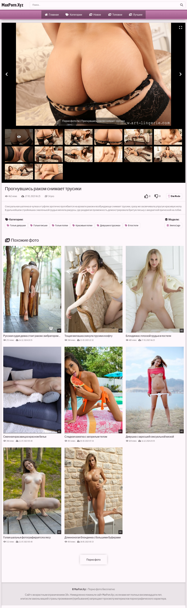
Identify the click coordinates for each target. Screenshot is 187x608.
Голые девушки (16, 225)
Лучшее (136, 15)
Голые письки (38, 225)
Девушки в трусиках (108, 225)
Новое (95, 15)
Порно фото (93, 559)
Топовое (115, 15)
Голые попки (60, 225)
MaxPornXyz (12, 4)
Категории (73, 15)
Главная (52, 15)
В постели (131, 225)
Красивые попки (82, 225)
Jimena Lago (173, 225)
